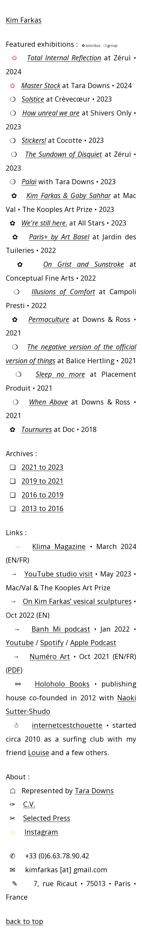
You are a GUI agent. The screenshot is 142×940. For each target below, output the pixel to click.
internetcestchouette (67, 725)
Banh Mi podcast (61, 629)
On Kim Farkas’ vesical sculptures (77, 601)
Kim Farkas (24, 20)
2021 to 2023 (42, 467)
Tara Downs (94, 790)
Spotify (52, 642)
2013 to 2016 (42, 508)
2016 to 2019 (42, 494)
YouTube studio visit (58, 573)
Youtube (20, 642)
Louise (38, 752)
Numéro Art (50, 656)
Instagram (41, 831)
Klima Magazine (59, 546)
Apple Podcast (93, 642)
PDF (14, 670)
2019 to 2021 (42, 480)
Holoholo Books (62, 683)
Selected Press (46, 818)
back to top (24, 921)
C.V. (29, 804)
